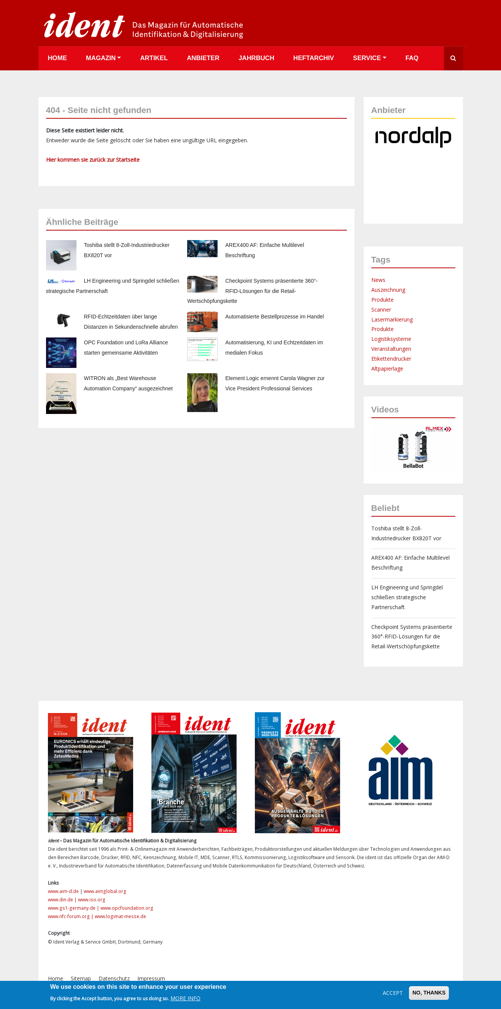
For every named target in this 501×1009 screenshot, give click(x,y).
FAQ (412, 58)
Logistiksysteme (391, 338)
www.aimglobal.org (105, 891)
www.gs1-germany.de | (74, 908)
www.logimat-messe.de (120, 916)
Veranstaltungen (391, 348)
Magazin (101, 58)
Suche (453, 58)
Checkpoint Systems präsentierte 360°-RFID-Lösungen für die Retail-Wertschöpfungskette (252, 291)
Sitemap (81, 978)
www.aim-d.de (63, 891)
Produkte (382, 299)
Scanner (381, 309)
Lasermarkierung (392, 319)
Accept (393, 992)
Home (57, 58)
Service (367, 58)
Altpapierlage (387, 368)
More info (185, 998)
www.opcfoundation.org (126, 908)
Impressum (151, 978)
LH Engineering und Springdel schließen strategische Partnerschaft (407, 597)
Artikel (154, 58)
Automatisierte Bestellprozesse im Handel (274, 317)
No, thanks (428, 993)
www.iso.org (91, 899)
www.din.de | (63, 899)
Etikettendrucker (391, 358)
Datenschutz (114, 978)
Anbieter (203, 58)
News (378, 279)
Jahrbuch (256, 58)
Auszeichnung (388, 289)
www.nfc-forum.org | (71, 916)
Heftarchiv (313, 58)
